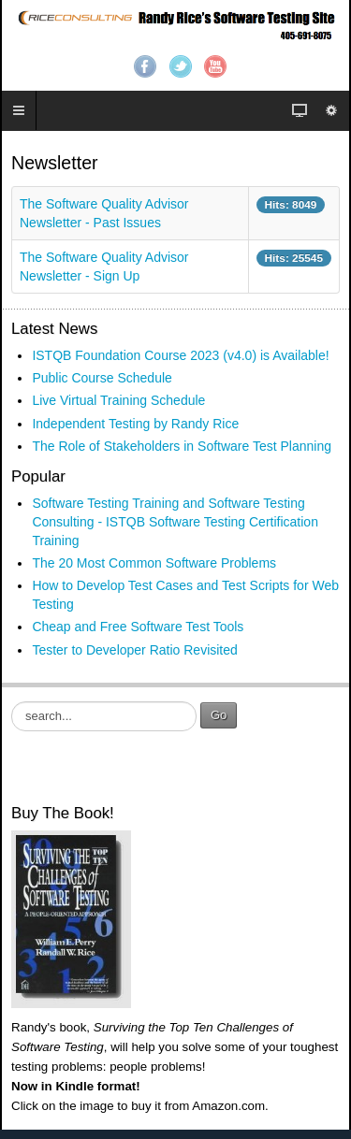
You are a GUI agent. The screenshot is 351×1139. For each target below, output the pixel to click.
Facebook (145, 66)
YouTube (215, 66)
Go (219, 715)
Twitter (180, 66)
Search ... (11, 701)
